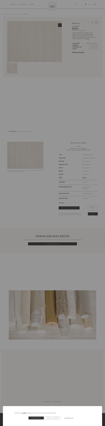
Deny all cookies (52, 418)
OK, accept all (36, 418)
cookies (24, 413)
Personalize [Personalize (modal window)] (68, 418)
